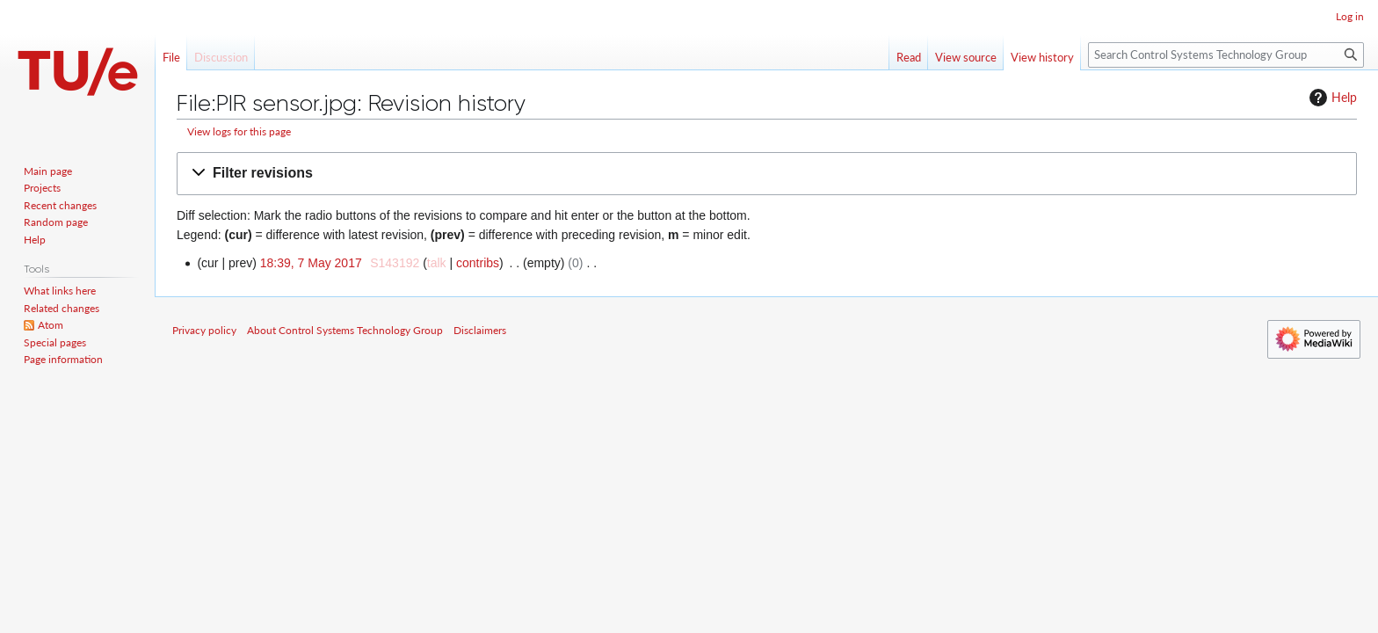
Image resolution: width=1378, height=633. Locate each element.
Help (1331, 97)
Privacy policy (204, 330)
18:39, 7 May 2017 (311, 263)
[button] (767, 173)
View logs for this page (239, 131)
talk (436, 263)
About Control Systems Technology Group (345, 330)
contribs (477, 263)
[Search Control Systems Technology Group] (1226, 55)
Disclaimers (479, 330)
